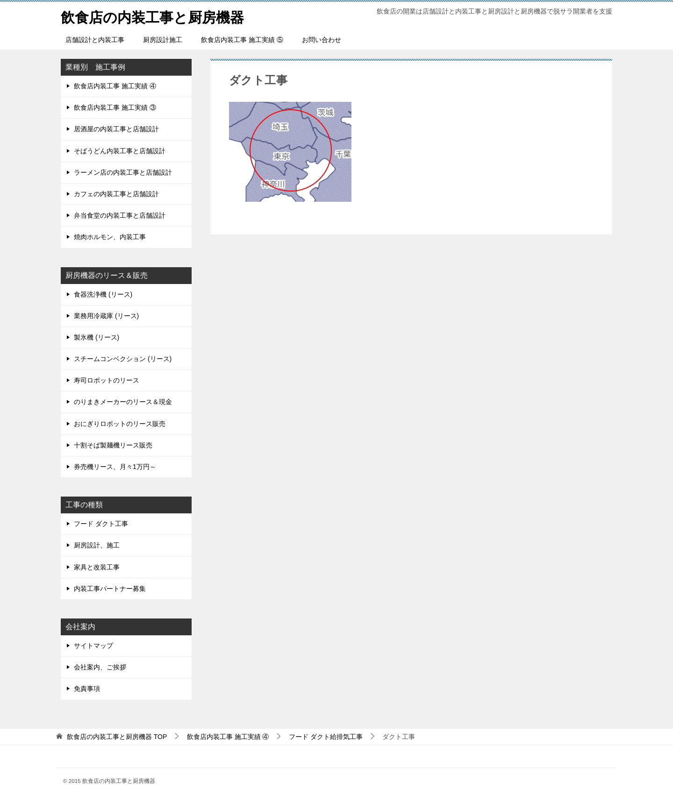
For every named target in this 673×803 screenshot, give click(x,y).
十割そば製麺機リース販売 (113, 445)
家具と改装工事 (97, 567)
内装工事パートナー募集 (110, 588)
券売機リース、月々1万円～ (115, 466)
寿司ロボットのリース (106, 380)
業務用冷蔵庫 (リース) (106, 316)
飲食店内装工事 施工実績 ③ (115, 107)
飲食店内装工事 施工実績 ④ (115, 86)
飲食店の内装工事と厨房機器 (152, 16)
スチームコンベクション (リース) (123, 358)
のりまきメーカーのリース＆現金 (123, 401)
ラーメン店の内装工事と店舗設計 (123, 172)
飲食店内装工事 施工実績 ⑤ (242, 39)
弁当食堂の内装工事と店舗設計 (119, 215)
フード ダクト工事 (101, 523)
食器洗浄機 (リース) (103, 294)
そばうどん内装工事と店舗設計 (119, 151)
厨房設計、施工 (97, 545)
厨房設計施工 (162, 39)
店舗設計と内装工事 (94, 39)
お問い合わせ (321, 39)
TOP (117, 736)
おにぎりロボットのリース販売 (119, 423)
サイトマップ (93, 645)
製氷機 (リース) (96, 337)
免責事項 (87, 688)
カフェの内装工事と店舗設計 (116, 194)
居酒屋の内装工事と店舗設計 (116, 129)
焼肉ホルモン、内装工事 (110, 237)
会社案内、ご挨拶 (100, 667)
